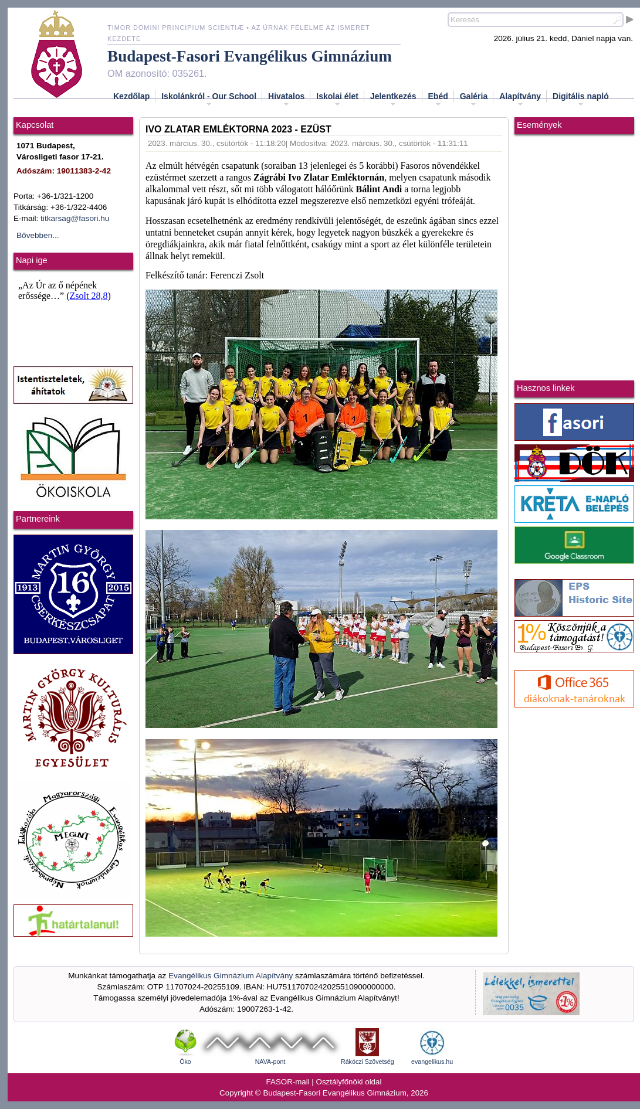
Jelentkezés (393, 99)
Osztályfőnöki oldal (349, 1081)
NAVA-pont (270, 1061)
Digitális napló (581, 99)
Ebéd (438, 99)
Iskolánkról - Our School (208, 99)
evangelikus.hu (432, 1061)
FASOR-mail (288, 1081)
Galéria (473, 99)
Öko (185, 1061)
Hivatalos (286, 99)
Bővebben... (37, 235)
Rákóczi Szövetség (367, 1061)
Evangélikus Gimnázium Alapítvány (230, 975)
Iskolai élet (337, 99)
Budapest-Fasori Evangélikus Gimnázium (249, 56)
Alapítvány (520, 99)
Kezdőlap (131, 96)
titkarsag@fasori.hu (74, 218)
